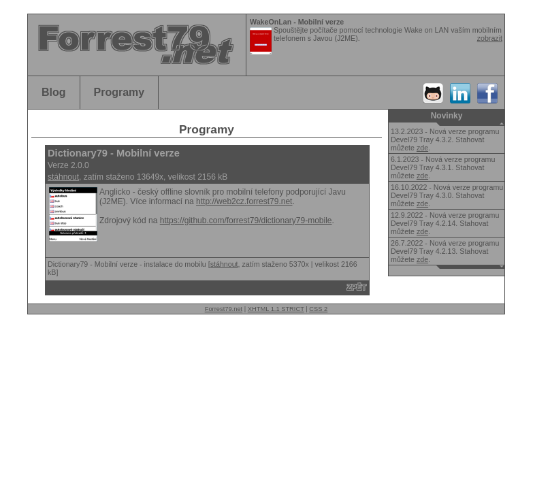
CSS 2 (318, 309)
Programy (119, 92)
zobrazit (489, 38)
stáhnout (63, 177)
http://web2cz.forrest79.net (244, 201)
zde (422, 148)
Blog (54, 92)
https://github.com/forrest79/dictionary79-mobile (246, 220)
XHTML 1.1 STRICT (276, 309)
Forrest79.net (223, 309)
